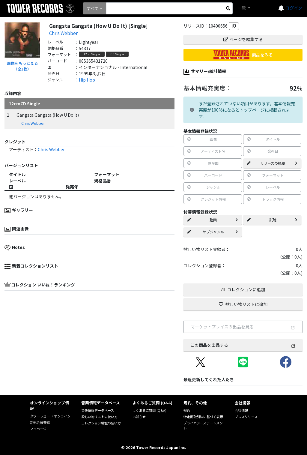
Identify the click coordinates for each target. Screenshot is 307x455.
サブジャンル (212, 231)
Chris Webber (63, 33)
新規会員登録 (40, 422)
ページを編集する (243, 39)
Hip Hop (87, 80)
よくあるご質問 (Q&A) (149, 410)
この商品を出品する (242, 345)
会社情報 (241, 410)
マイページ (38, 428)
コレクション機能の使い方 (101, 423)
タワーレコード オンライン (50, 416)
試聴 (272, 219)
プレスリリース (246, 416)
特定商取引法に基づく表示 (203, 416)
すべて (93, 8)
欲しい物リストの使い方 (99, 416)
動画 (212, 219)
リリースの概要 (272, 163)
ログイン (293, 8)
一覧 (242, 8)
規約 (186, 410)
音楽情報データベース (97, 410)
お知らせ (139, 416)
